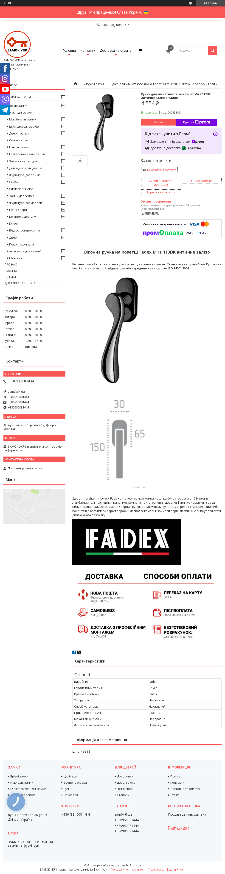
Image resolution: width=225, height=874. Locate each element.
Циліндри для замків (24, 126)
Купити (158, 122)
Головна (69, 50)
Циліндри (70, 776)
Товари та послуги (19, 97)
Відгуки (10, 277)
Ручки (68, 789)
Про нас (11, 264)
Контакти (87, 50)
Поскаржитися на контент (128, 869)
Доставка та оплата (116, 50)
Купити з (196, 122)
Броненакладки (75, 782)
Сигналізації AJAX (21, 189)
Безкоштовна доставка (161, 170)
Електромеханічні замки (27, 154)
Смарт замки (18, 140)
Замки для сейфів (21, 196)
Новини (11, 271)
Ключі (13, 223)
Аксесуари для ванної (25, 251)
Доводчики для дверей (26, 168)
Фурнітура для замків (25, 175)
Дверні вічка (126, 782)
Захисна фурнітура (23, 161)
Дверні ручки (19, 133)
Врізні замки (18, 105)
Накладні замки (20, 112)
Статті (175, 795)
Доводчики (125, 776)
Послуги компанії (21, 244)
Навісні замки (19, 147)
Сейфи (14, 182)
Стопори (123, 795)
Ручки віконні (96, 84)
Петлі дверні (18, 210)
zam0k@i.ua (16, 391)
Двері (13, 237)
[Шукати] (212, 50)
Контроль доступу (22, 216)
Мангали (15, 258)
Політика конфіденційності (167, 869)
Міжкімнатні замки (22, 119)
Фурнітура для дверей (25, 203)
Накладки (71, 795)
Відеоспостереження (24, 230)
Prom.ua (135, 865)
